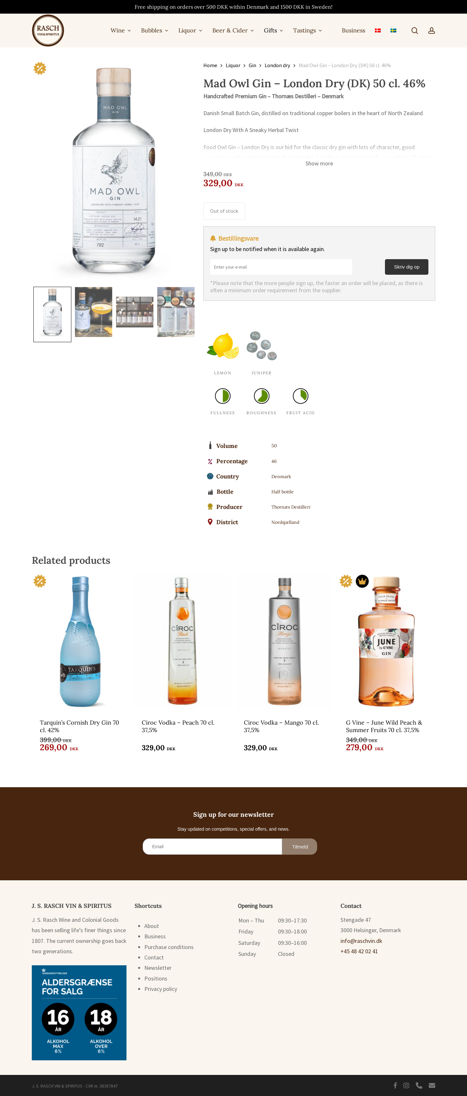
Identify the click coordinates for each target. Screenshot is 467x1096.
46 (274, 461)
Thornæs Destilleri (290, 507)
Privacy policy (160, 989)
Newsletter (158, 967)
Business (155, 936)
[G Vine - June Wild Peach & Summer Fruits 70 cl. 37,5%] (386, 641)
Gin (252, 65)
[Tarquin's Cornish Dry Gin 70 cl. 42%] (80, 641)
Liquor (233, 65)
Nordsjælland (285, 522)
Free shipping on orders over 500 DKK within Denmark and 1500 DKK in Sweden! (233, 7)
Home (210, 65)
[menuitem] (378, 30)
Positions (155, 978)
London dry (277, 65)
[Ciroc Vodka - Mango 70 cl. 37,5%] (284, 641)
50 (274, 446)
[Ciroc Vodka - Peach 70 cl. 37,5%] (182, 641)
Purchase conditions (169, 947)
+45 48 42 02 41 (359, 951)
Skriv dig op (406, 267)
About (151, 926)
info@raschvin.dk (361, 941)
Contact (154, 957)
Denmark (281, 476)
